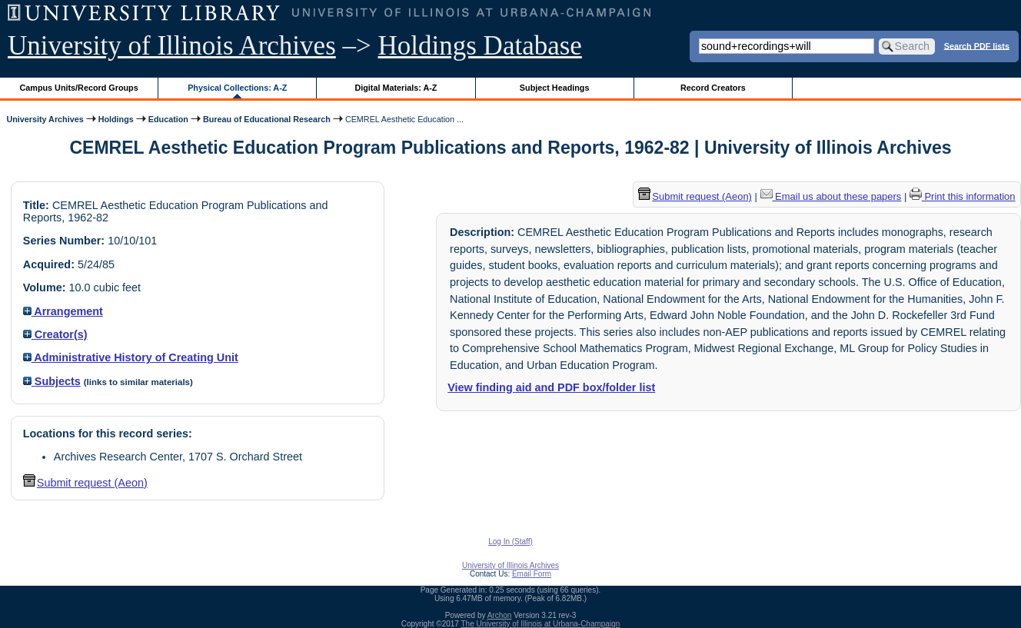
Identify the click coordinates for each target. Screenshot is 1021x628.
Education (168, 119)
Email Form (531, 574)
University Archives (44, 119)
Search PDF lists (976, 45)
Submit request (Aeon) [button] (85, 483)
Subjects (52, 381)
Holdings (116, 119)
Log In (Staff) (510, 541)
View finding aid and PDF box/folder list (551, 387)
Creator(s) (55, 334)
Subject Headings (555, 87)
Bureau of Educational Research (267, 119)
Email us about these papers (831, 196)
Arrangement (63, 311)
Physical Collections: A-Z (237, 87)
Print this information (963, 196)
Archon (499, 615)
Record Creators (713, 87)
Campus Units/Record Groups (79, 87)
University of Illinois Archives (172, 46)
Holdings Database (480, 46)
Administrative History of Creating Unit (130, 357)
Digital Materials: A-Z (395, 87)
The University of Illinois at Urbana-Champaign (540, 624)
